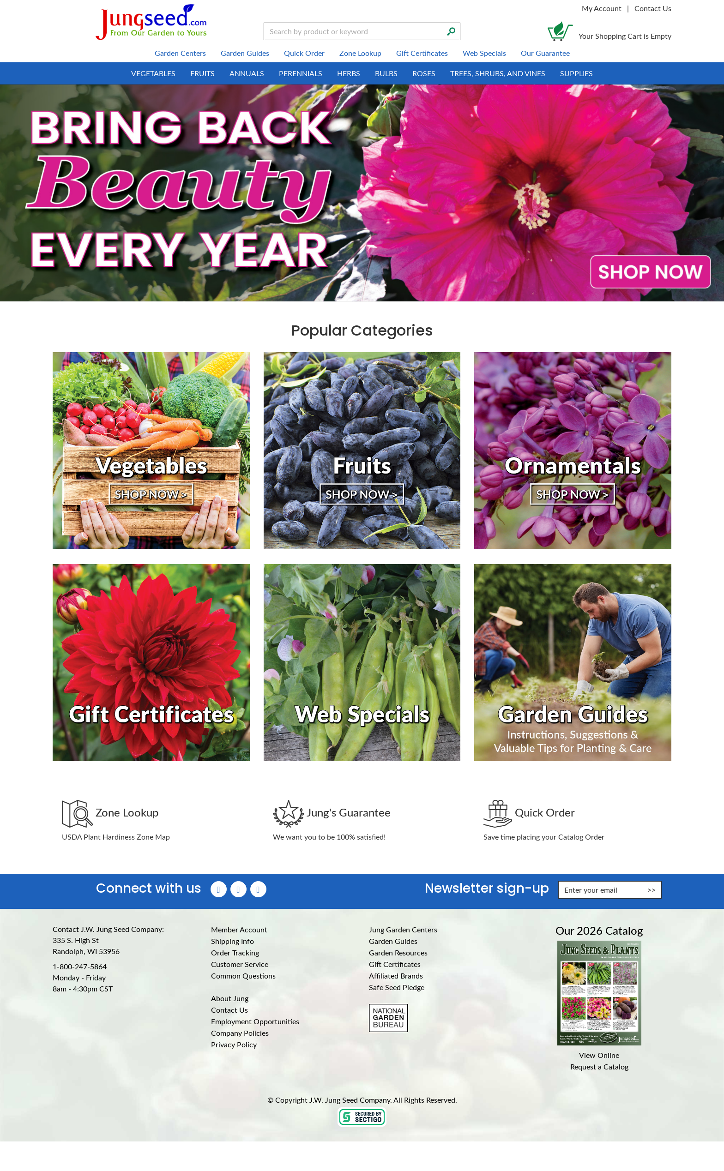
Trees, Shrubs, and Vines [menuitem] (497, 73)
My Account (601, 8)
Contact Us (652, 8)
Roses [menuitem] (423, 73)
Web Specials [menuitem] (484, 53)
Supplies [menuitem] (576, 73)
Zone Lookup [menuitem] (360, 53)
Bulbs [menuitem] (386, 73)
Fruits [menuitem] (202, 73)
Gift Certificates (395, 964)
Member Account (239, 929)
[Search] (451, 30)
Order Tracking (235, 952)
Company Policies (240, 1033)
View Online (599, 1055)
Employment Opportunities (255, 1021)
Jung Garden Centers (403, 929)
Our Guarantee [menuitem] (545, 53)
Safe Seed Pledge (396, 987)
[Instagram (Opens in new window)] (238, 889)
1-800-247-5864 (80, 966)
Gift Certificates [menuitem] (422, 53)
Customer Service (239, 964)
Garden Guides (393, 941)
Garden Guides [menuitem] (245, 53)
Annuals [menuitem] (246, 73)
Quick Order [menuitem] (304, 53)
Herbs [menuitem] (348, 73)
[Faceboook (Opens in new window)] (219, 889)
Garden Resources (398, 952)
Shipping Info (232, 941)
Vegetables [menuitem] (153, 73)
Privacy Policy (234, 1044)
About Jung (229, 998)
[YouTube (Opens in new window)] (258, 889)
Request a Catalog (599, 1066)
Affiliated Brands (396, 975)
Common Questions (243, 975)
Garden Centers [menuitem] (180, 53)
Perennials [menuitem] (300, 73)
